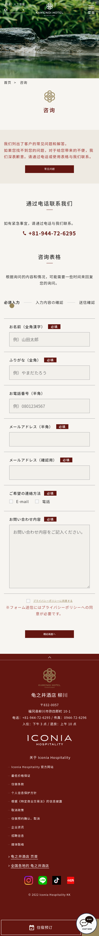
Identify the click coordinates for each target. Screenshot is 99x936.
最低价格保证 (20, 789)
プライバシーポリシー (53, 605)
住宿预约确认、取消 (25, 832)
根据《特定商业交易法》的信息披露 (36, 815)
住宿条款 (17, 798)
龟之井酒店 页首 (25, 870)
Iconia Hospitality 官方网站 (32, 781)
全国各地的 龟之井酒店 (31, 879)
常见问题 (49, 170)
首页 (7, 82)
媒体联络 (17, 858)
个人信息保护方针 (24, 807)
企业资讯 (17, 841)
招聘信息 (17, 850)
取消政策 (17, 824)
